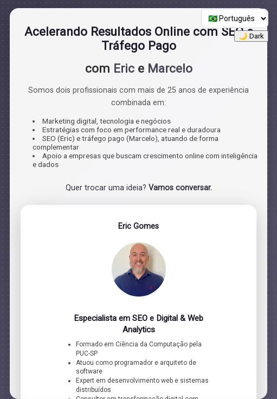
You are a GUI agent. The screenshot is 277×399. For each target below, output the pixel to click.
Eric (123, 68)
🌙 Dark (251, 36)
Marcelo (169, 68)
